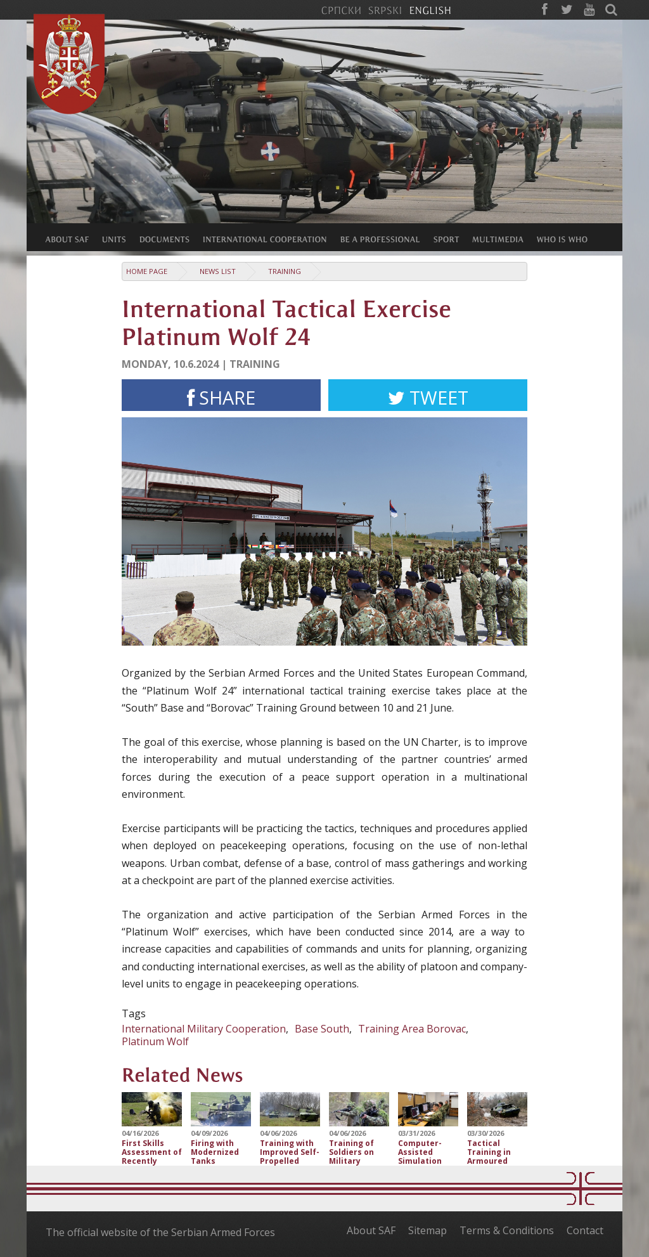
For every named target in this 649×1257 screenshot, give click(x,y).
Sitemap (427, 1230)
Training (284, 271)
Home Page (146, 271)
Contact (585, 1230)
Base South (322, 1029)
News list (218, 271)
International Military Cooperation (204, 1029)
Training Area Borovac (412, 1029)
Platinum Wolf (155, 1041)
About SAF (371, 1230)
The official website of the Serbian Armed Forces (160, 1232)
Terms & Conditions (506, 1230)
